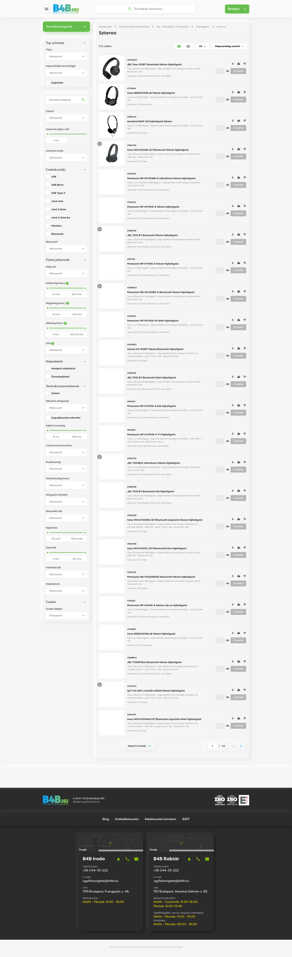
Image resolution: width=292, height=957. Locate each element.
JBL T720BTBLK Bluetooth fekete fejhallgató (154, 664)
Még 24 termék (137, 748)
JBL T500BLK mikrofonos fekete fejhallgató (153, 465)
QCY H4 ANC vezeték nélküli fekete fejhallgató (156, 693)
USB (53, 179)
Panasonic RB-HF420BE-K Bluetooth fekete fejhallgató (160, 294)
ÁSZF (186, 821)
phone (127, 861)
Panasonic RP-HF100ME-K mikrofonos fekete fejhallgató (161, 180)
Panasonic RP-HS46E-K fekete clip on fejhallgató (157, 607)
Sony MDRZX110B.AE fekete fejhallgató (151, 95)
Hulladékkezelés (127, 821)
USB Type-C (58, 195)
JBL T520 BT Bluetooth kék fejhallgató (150, 493)
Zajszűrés (57, 85)
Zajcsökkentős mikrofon (65, 420)
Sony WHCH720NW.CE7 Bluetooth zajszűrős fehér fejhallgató (164, 721)
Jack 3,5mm (58, 211)
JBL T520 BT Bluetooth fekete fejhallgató (152, 237)
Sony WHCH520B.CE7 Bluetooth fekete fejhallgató (158, 152)
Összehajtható (60, 379)
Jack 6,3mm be (60, 220)
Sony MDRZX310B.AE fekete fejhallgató (151, 636)
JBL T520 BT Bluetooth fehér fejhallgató (151, 380)
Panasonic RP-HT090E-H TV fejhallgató (151, 437)
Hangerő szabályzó (63, 370)
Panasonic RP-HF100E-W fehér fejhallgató (152, 323)
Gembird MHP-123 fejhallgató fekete (149, 123)
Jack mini (57, 203)
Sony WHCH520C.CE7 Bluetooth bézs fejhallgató (156, 550)
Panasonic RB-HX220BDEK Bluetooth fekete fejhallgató (161, 579)
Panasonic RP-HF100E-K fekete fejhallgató (153, 209)
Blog (105, 821)
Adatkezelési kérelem (160, 821)
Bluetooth (57, 236)
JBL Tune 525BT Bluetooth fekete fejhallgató (154, 66)
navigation (118, 861)
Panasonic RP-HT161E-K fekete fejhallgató (153, 266)
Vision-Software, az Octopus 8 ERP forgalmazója (157, 949)
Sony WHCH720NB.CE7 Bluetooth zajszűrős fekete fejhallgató (164, 522)
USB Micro (57, 187)
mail (136, 861)
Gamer (55, 395)
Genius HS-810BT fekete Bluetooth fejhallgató (155, 351)
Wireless (56, 228)
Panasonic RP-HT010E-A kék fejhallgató (151, 408)
